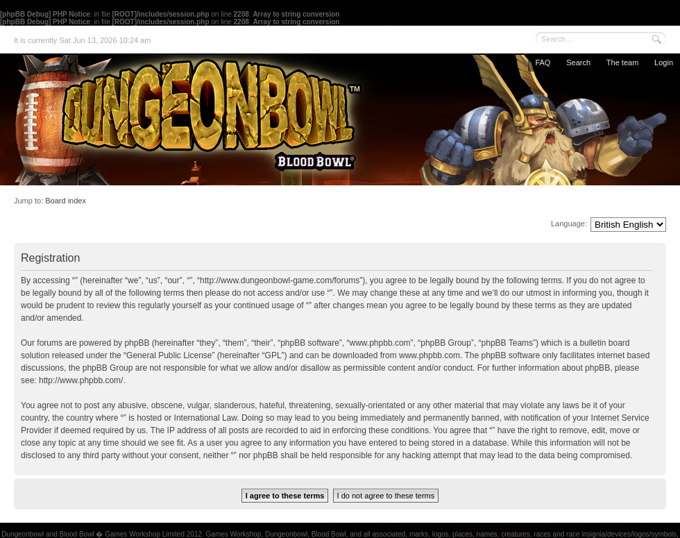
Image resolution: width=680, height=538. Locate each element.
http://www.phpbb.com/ (81, 380)
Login (663, 62)
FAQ (542, 62)
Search (578, 62)
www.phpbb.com (429, 355)
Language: (569, 223)
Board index (65, 200)
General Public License (169, 355)
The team (622, 62)
